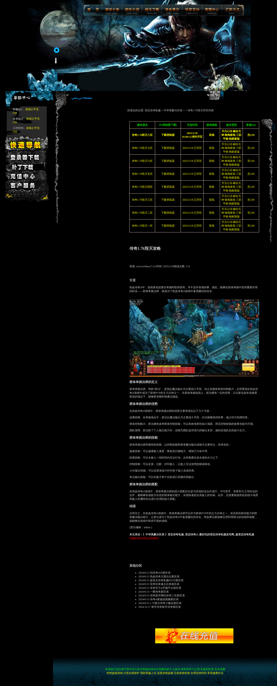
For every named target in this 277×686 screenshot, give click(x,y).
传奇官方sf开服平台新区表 (166, 587)
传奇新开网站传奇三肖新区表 (167, 595)
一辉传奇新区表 (159, 591)
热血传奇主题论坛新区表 (165, 576)
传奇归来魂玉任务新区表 (165, 584)
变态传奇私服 (153, 110)
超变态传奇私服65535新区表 (167, 580)
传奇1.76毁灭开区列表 (201, 110)
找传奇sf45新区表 (160, 572)
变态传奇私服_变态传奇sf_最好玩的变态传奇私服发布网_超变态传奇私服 (211, 534)
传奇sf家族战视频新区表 (164, 599)
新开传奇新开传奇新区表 (166, 606)
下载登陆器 (168, 147)
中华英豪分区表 (173, 110)
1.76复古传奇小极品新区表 (166, 603)
